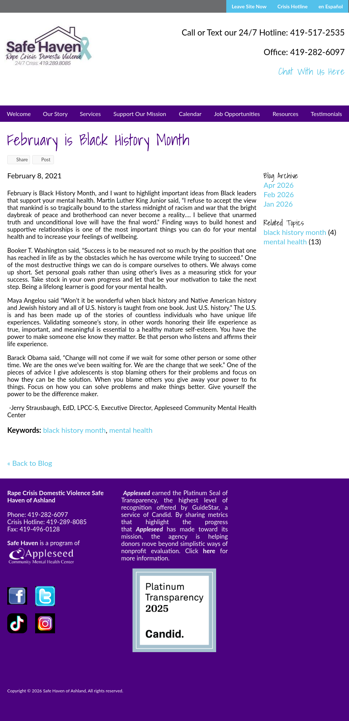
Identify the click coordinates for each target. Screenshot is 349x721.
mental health (131, 430)
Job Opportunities (237, 113)
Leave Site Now (249, 6)
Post (42, 159)
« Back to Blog (29, 463)
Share (18, 159)
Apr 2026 (279, 185)
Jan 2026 (278, 203)
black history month (74, 430)
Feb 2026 (279, 194)
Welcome (19, 113)
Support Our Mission (139, 113)
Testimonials (326, 113)
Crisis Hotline (292, 6)
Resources (285, 113)
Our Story (55, 113)
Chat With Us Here (311, 71)
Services (90, 113)
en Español (331, 6)
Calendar (190, 113)
